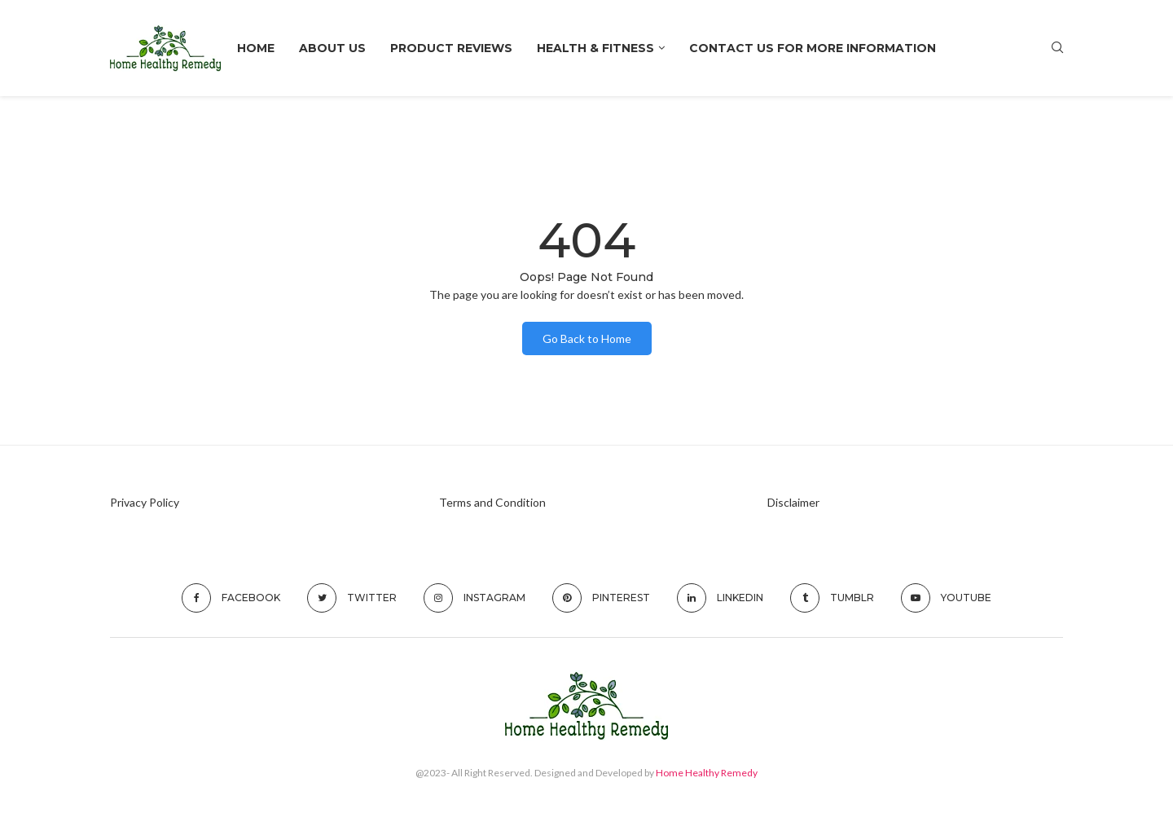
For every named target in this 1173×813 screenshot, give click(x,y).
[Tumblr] (832, 598)
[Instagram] (474, 598)
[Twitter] (352, 598)
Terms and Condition (492, 502)
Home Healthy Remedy (707, 773)
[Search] (1057, 48)
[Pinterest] (601, 598)
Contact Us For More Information (812, 48)
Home (256, 48)
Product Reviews (451, 48)
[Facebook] (231, 598)
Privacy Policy (144, 502)
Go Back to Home (587, 338)
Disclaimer (793, 502)
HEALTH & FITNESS (595, 48)
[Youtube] (946, 598)
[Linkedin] (720, 598)
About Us (332, 48)
